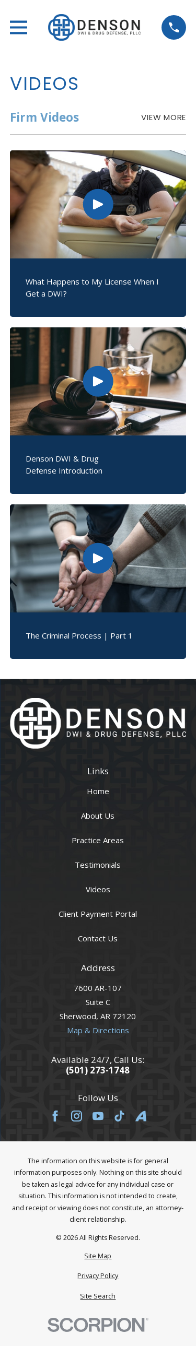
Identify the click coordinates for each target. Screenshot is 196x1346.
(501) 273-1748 (98, 1070)
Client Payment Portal (98, 913)
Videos (98, 889)
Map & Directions (98, 1030)
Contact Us (98, 938)
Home (98, 791)
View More (163, 117)
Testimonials (98, 864)
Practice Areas (98, 840)
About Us (97, 815)
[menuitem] (98, 1256)
